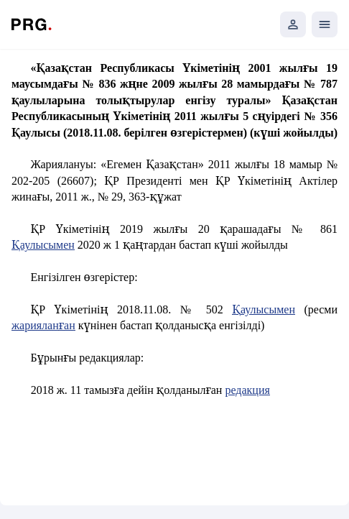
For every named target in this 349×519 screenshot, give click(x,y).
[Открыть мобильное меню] (325, 24)
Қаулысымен (43, 245)
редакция (247, 390)
